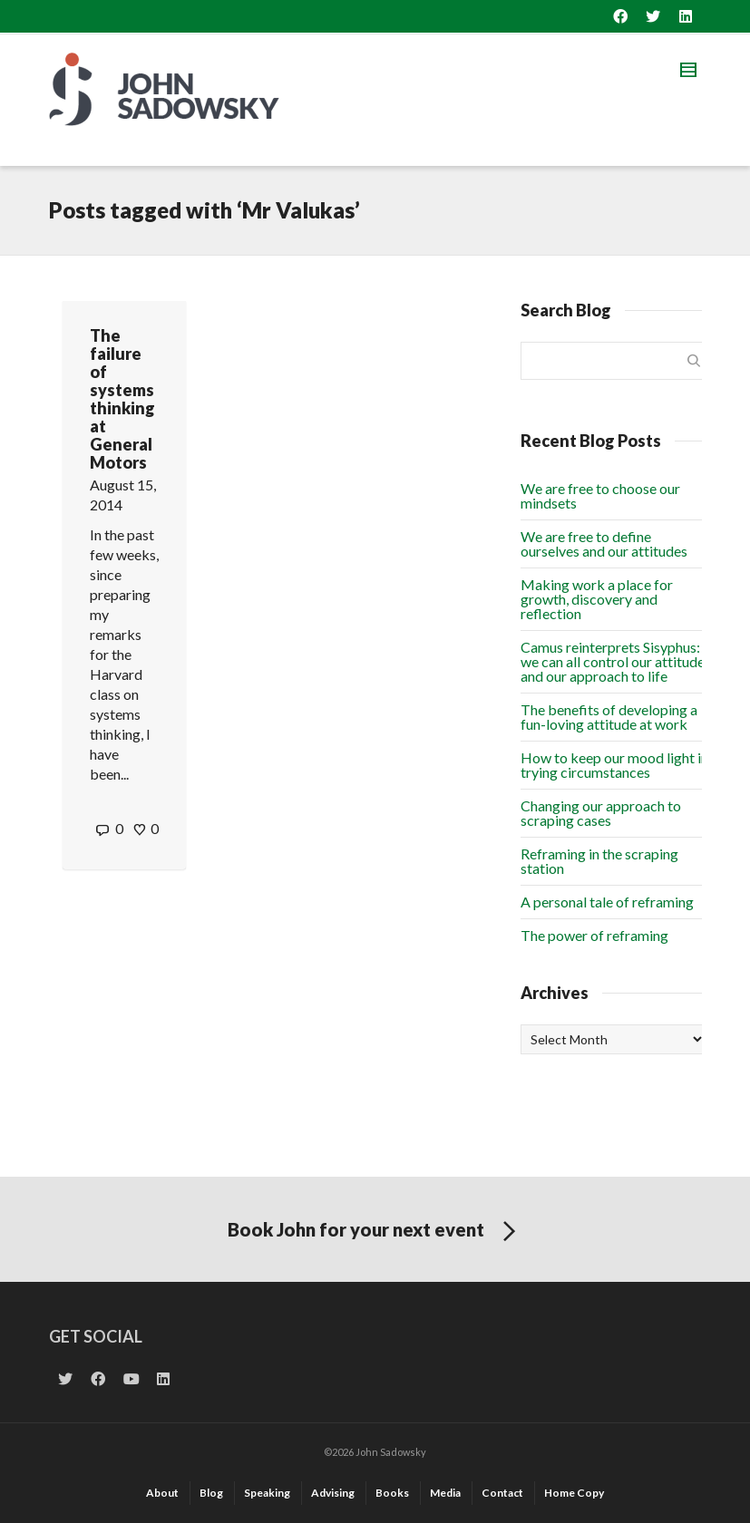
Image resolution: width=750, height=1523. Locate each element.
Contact (502, 1492)
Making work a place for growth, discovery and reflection (597, 599)
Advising (333, 1492)
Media (445, 1492)
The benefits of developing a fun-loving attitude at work (609, 716)
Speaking (267, 1492)
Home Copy (574, 1492)
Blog (211, 1492)
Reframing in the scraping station (599, 861)
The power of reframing (594, 935)
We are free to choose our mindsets (600, 495)
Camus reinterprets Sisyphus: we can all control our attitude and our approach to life (613, 661)
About (162, 1492)
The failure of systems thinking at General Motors (122, 398)
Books (392, 1492)
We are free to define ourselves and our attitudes (604, 543)
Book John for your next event (375, 1232)
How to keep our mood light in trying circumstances (614, 765)
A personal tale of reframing (607, 901)
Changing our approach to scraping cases (601, 813)
